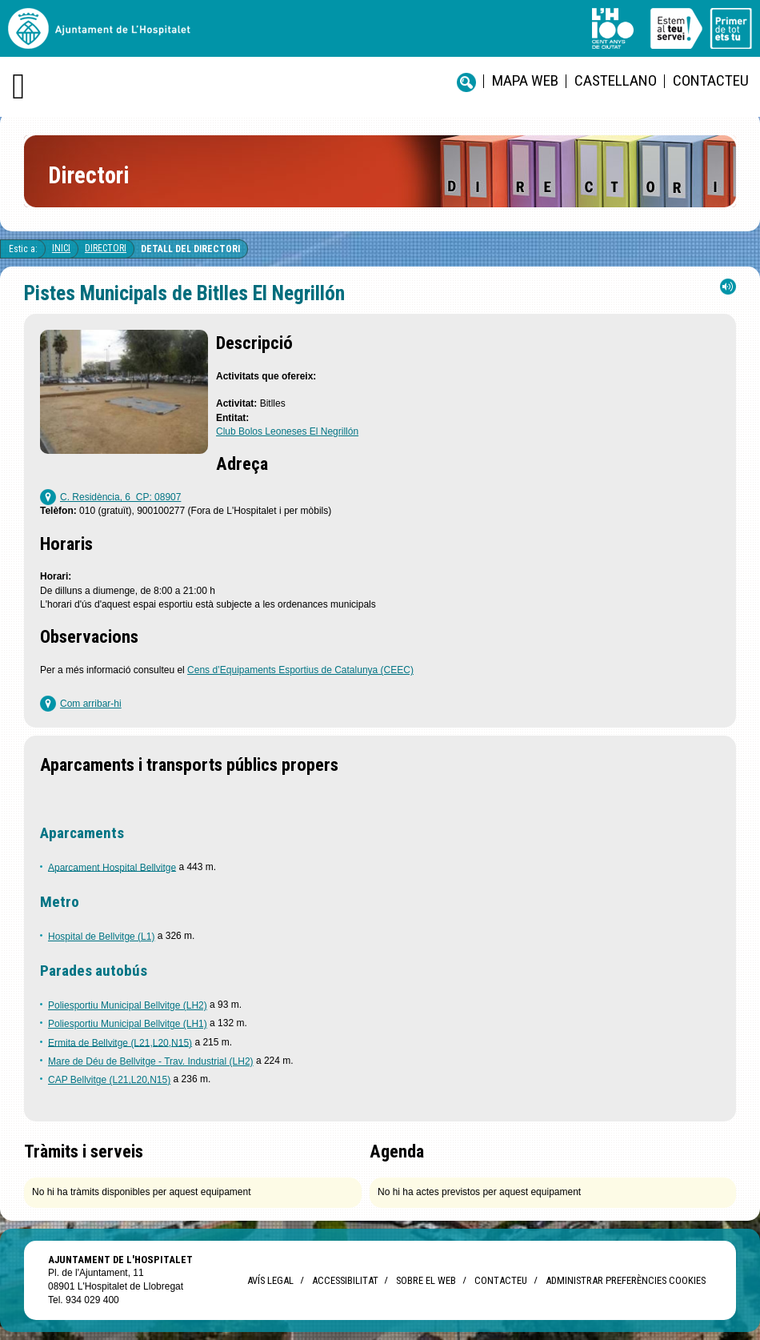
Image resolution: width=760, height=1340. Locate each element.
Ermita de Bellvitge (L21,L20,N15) (120, 1042)
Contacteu (711, 80)
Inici (61, 248)
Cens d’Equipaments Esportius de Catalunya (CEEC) (300, 670)
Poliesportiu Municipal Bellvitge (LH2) (127, 1005)
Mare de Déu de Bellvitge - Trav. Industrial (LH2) (151, 1061)
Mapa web (525, 80)
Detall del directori (190, 249)
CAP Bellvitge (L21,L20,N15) (109, 1079)
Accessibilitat (345, 1280)
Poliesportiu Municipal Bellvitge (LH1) (127, 1023)
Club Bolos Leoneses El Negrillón (287, 431)
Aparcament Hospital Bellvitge (112, 867)
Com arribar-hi (91, 703)
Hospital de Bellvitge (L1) (101, 936)
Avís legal (270, 1280)
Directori (105, 248)
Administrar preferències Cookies (626, 1280)
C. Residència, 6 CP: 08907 (120, 497)
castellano (615, 80)
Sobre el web (426, 1280)
